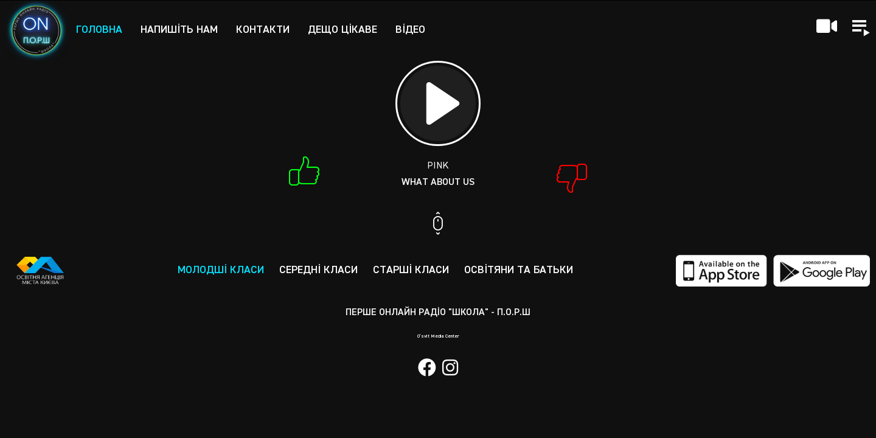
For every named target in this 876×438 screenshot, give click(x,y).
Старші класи (411, 270)
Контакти (263, 29)
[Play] (438, 103)
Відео (410, 29)
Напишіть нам (179, 29)
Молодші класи (221, 270)
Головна (99, 29)
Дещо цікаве (342, 29)
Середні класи (318, 270)
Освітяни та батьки (518, 270)
